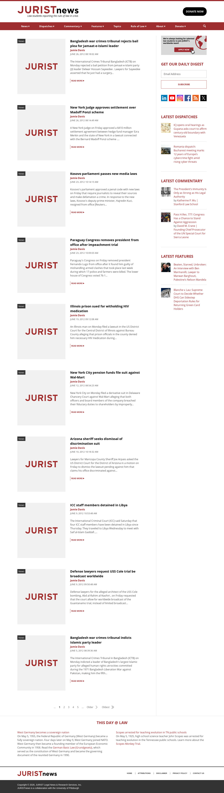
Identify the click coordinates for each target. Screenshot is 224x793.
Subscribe (184, 84)
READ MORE (77, 80)
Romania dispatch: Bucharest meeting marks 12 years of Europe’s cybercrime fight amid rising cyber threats (189, 154)
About (160, 26)
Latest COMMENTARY (181, 180)
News (25, 26)
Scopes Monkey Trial (128, 743)
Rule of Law (138, 26)
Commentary (73, 26)
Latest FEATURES (177, 256)
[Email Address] (184, 74)
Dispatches (46, 26)
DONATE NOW (194, 11)
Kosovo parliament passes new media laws (103, 174)
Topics (117, 26)
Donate (180, 26)
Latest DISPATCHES (179, 116)
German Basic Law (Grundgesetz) (72, 747)
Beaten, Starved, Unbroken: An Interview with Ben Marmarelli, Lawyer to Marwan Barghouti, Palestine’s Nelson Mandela (190, 272)
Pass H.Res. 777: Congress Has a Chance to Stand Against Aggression (189, 218)
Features (97, 26)
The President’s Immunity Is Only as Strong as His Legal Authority (190, 192)
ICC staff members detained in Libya (98, 505)
